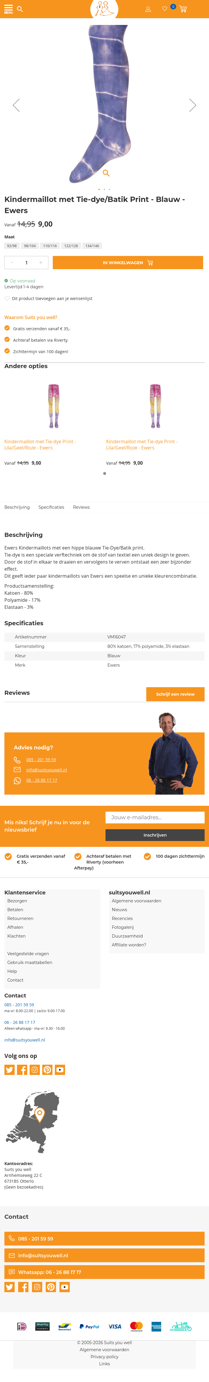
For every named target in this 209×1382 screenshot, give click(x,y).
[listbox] (104, 246)
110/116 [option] (50, 245)
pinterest (47, 1070)
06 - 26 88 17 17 (41, 780)
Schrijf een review (175, 694)
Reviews (81, 507)
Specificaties (51, 507)
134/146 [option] (92, 245)
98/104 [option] (30, 245)
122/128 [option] (71, 245)
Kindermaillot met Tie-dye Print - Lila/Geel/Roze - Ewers (40, 444)
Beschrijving (17, 507)
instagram (35, 1070)
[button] (16, 105)
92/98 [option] (12, 245)
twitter (9, 1070)
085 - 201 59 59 (41, 759)
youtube (60, 1070)
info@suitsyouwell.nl (46, 770)
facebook (22, 1070)
